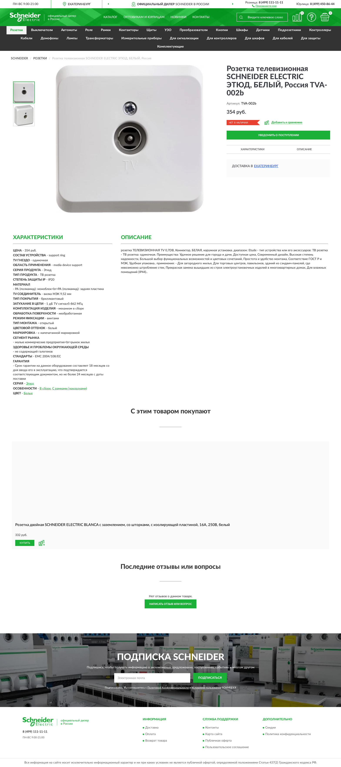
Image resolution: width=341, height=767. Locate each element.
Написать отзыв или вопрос (170, 604)
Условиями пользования (206, 687)
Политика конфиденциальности (288, 734)
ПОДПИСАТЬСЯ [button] (210, 677)
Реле (89, 30)
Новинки (178, 17)
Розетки (16, 30)
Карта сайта (213, 734)
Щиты (151, 30)
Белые (28, 393)
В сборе (45, 388)
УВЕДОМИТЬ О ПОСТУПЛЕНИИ (278, 135)
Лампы (72, 38)
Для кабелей (283, 38)
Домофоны (49, 38)
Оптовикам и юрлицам (144, 17)
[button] (264, 5)
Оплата (150, 734)
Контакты (200, 17)
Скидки (270, 727)
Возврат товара (156, 740)
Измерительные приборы (141, 38)
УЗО (168, 30)
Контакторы (128, 30)
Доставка (152, 727)
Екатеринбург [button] (266, 166)
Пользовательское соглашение (227, 747)
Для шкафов (254, 38)
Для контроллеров (222, 38)
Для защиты (310, 38)
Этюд (30, 383)
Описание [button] (304, 149)
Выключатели (42, 30)
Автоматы (69, 30)
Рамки (106, 30)
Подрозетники (289, 30)
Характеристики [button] (252, 149)
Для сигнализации (184, 38)
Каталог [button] (110, 17)
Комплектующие (170, 46)
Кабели (26, 38)
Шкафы (242, 30)
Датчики (263, 30)
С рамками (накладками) (69, 388)
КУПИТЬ (25, 543)
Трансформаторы (99, 38)
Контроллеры (320, 30)
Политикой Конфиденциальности (168, 687)
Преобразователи (194, 30)
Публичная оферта (218, 740)
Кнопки (222, 30)
